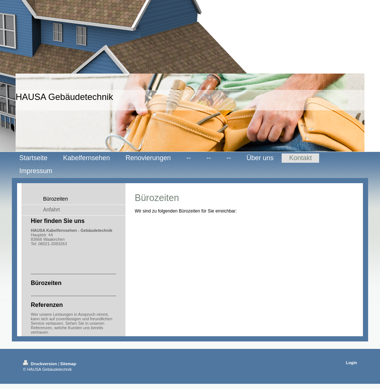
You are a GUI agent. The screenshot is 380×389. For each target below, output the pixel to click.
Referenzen (41, 327)
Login (351, 362)
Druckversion (40, 364)
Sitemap (68, 364)
